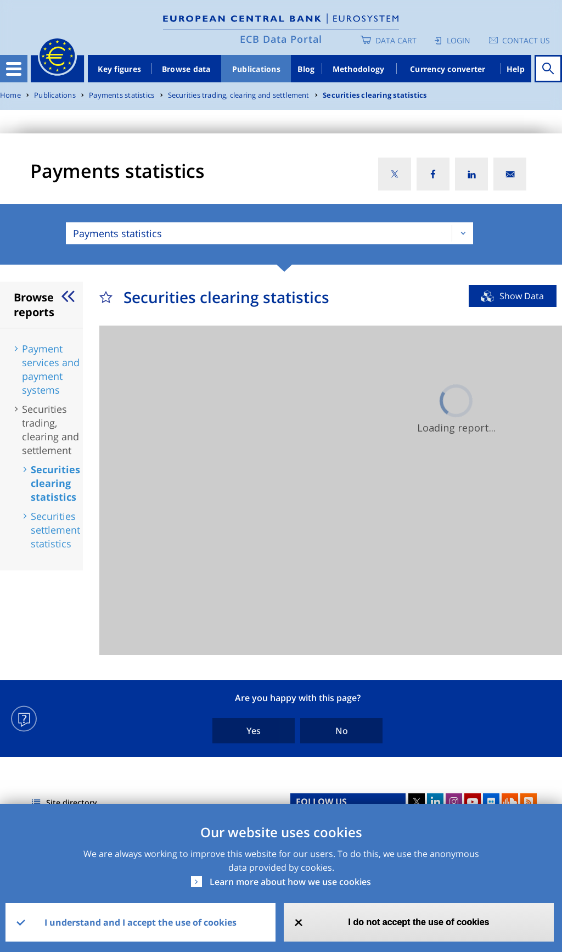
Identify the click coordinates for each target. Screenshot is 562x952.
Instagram (454, 801)
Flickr (491, 801)
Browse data (186, 69)
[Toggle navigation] (13, 68)
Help (516, 69)
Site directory (71, 802)
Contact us (526, 40)
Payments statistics (121, 95)
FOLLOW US (321, 802)
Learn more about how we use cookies (290, 882)
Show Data (521, 296)
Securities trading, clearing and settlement (239, 95)
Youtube (472, 801)
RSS (528, 801)
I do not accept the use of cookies (419, 922)
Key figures (119, 69)
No (341, 731)
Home (10, 95)
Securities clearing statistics (374, 95)
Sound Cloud (510, 801)
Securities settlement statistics (55, 529)
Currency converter (448, 69)
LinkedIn (435, 801)
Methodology (359, 69)
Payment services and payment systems (51, 369)
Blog (305, 69)
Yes (253, 731)
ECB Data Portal (281, 39)
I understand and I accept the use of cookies (140, 922)
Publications (256, 69)
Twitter (416, 801)
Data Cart (396, 40)
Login (458, 40)
